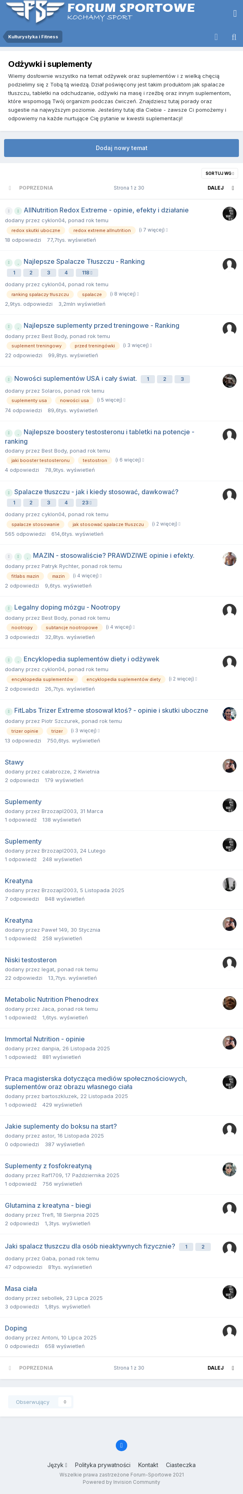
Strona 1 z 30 (130, 188)
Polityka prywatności (102, 1464)
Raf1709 (52, 1175)
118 (87, 273)
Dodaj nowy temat (122, 147)
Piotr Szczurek (60, 721)
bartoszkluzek (59, 1096)
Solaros (51, 390)
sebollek (52, 1298)
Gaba (48, 1258)
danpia (50, 1048)
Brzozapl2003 (59, 811)
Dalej (216, 188)
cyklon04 (53, 220)
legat (48, 969)
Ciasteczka (181, 1464)
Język (57, 1464)
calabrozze (56, 771)
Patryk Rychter (60, 566)
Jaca (48, 1009)
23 (86, 502)
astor (48, 1135)
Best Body (54, 336)
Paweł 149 (54, 929)
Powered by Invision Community (121, 1482)
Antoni (50, 1337)
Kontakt (148, 1464)
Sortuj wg (219, 173)
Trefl (47, 1214)
